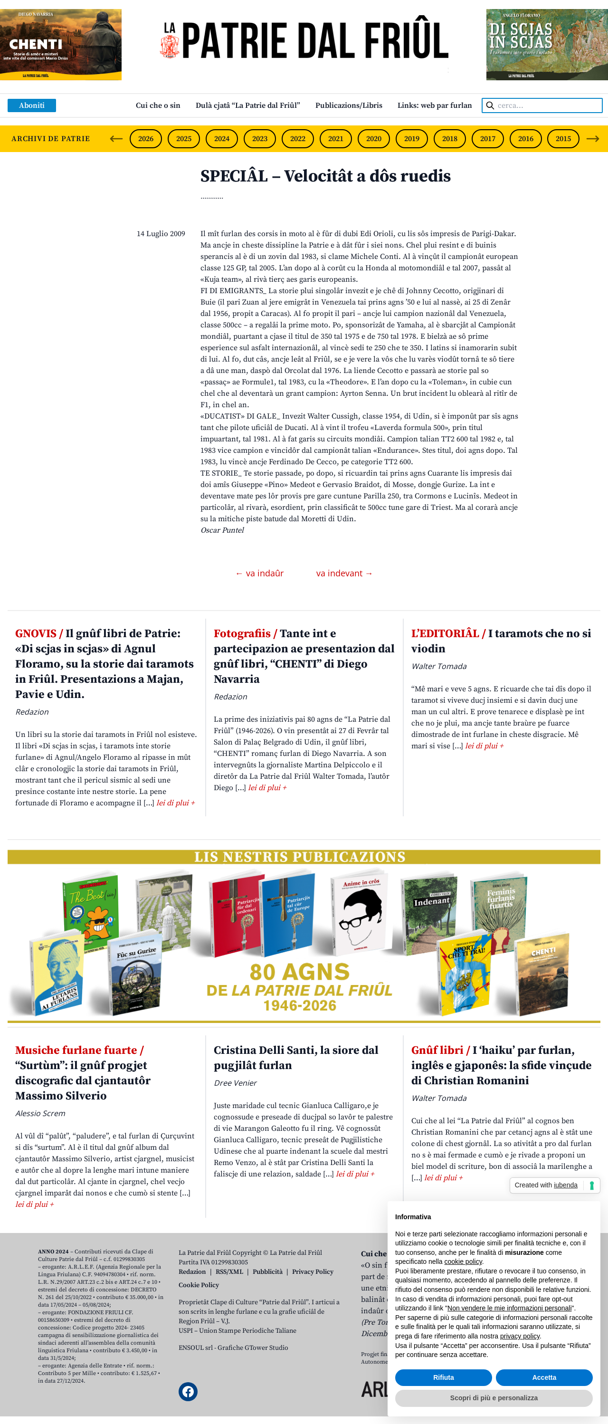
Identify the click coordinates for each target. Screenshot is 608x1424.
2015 (563, 138)
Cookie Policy (199, 1285)
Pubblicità (268, 1272)
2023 (259, 138)
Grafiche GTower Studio (253, 1348)
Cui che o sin (158, 105)
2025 (183, 138)
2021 (335, 138)
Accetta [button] (544, 1377)
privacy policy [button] (520, 1336)
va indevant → (344, 573)
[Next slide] (592, 138)
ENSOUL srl (196, 1348)
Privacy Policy (312, 1272)
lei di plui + (175, 803)
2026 (145, 138)
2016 (525, 138)
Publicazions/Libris (348, 105)
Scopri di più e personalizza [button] (494, 1398)
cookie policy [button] (463, 1261)
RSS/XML (229, 1272)
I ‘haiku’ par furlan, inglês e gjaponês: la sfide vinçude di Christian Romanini (501, 1065)
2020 (373, 138)
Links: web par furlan (435, 105)
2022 (297, 138)
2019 (411, 138)
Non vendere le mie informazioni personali (509, 1308)
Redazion (192, 1272)
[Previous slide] (116, 138)
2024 (221, 138)
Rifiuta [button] (443, 1377)
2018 (449, 138)
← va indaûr (260, 573)
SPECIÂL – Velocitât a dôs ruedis (325, 176)
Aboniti (32, 105)
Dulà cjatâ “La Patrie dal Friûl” (248, 105)
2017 (487, 138)
